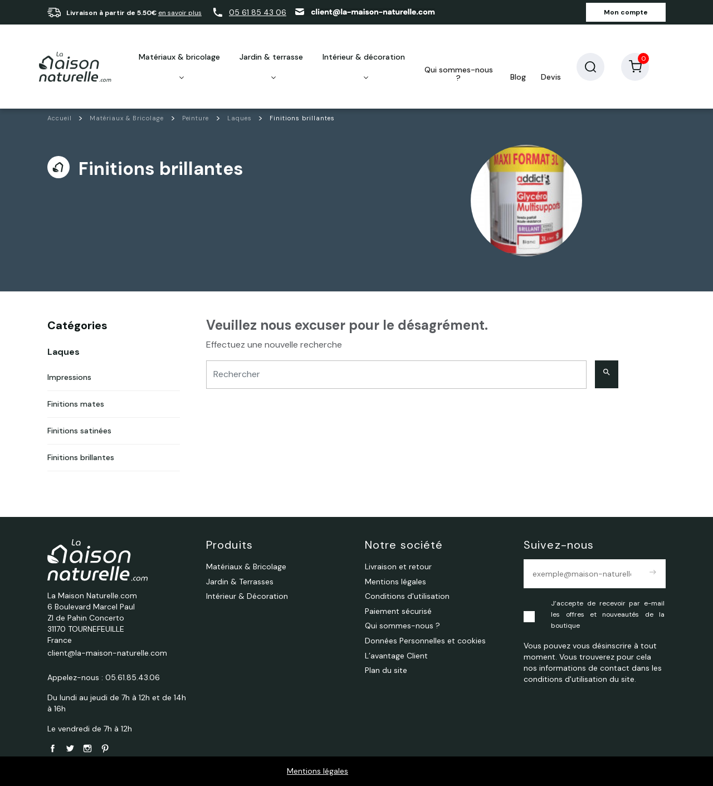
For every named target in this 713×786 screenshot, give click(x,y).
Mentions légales (317, 771)
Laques (63, 352)
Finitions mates (75, 404)
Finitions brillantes (80, 457)
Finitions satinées (79, 431)
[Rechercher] (396, 374)
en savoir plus (180, 12)
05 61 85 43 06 (257, 12)
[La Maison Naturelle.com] (75, 67)
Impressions (69, 377)
